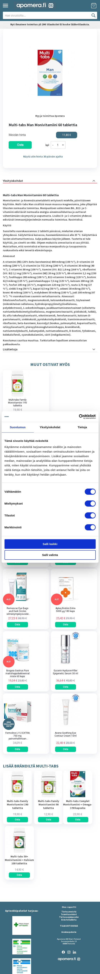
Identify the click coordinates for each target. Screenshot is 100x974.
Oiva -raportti (69, 907)
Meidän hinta (17, 135)
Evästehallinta (68, 919)
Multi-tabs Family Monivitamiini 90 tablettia (48, 804)
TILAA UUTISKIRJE (69, 926)
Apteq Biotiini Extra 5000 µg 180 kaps (65, 610)
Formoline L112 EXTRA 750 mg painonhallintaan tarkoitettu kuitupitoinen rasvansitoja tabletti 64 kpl (17, 736)
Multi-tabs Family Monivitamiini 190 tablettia (17, 402)
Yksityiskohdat (13, 181)
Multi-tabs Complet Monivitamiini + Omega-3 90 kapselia (77, 804)
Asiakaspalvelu (68, 932)
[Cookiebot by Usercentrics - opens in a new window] (79, 416)
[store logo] (35, 5)
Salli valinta (50, 555)
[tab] (50, 180)
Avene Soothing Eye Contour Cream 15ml (66, 734)
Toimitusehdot (69, 914)
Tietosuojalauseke (69, 917)
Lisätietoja (10, 349)
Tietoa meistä (68, 911)
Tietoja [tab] (82, 427)
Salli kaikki (50, 543)
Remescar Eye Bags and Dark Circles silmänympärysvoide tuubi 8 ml (18, 611)
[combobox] (50, 15)
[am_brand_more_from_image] (17, 796)
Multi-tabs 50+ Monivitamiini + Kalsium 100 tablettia (19, 860)
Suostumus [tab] (18, 427)
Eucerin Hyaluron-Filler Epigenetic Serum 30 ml (65, 672)
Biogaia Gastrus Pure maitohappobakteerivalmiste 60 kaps (18, 673)
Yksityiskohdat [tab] (50, 427)
